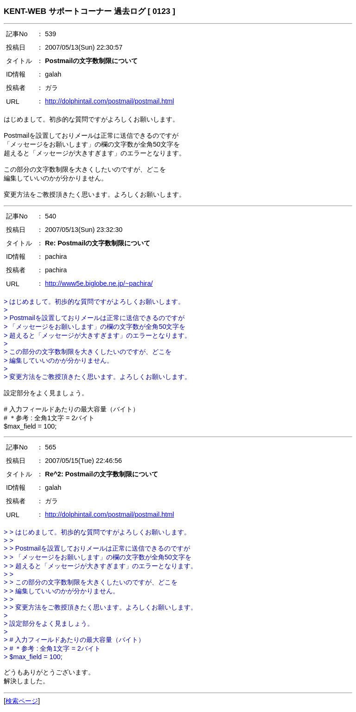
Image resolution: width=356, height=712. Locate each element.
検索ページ (22, 701)
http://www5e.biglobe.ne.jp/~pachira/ (99, 283)
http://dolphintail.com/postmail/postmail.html (109, 101)
